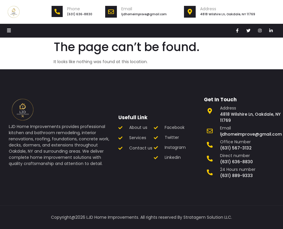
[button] (9, 31)
